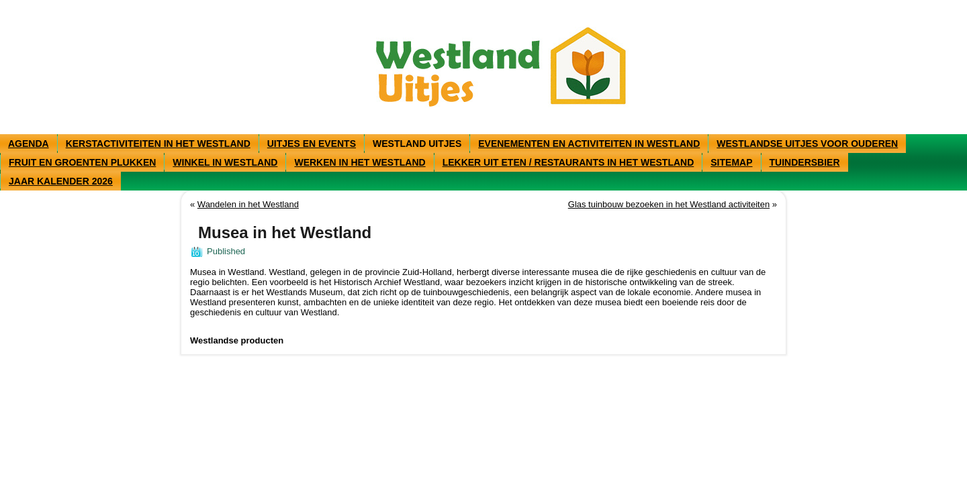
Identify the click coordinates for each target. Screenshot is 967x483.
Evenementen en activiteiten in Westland (589, 143)
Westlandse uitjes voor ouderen (807, 143)
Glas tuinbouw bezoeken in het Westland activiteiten (669, 204)
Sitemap (731, 162)
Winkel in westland (225, 162)
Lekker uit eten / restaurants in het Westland (568, 162)
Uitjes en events (311, 143)
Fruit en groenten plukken (82, 162)
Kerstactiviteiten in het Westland (158, 143)
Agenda (28, 143)
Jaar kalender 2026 (61, 181)
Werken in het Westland (359, 162)
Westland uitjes (417, 143)
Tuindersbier (805, 162)
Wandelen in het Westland (248, 204)
